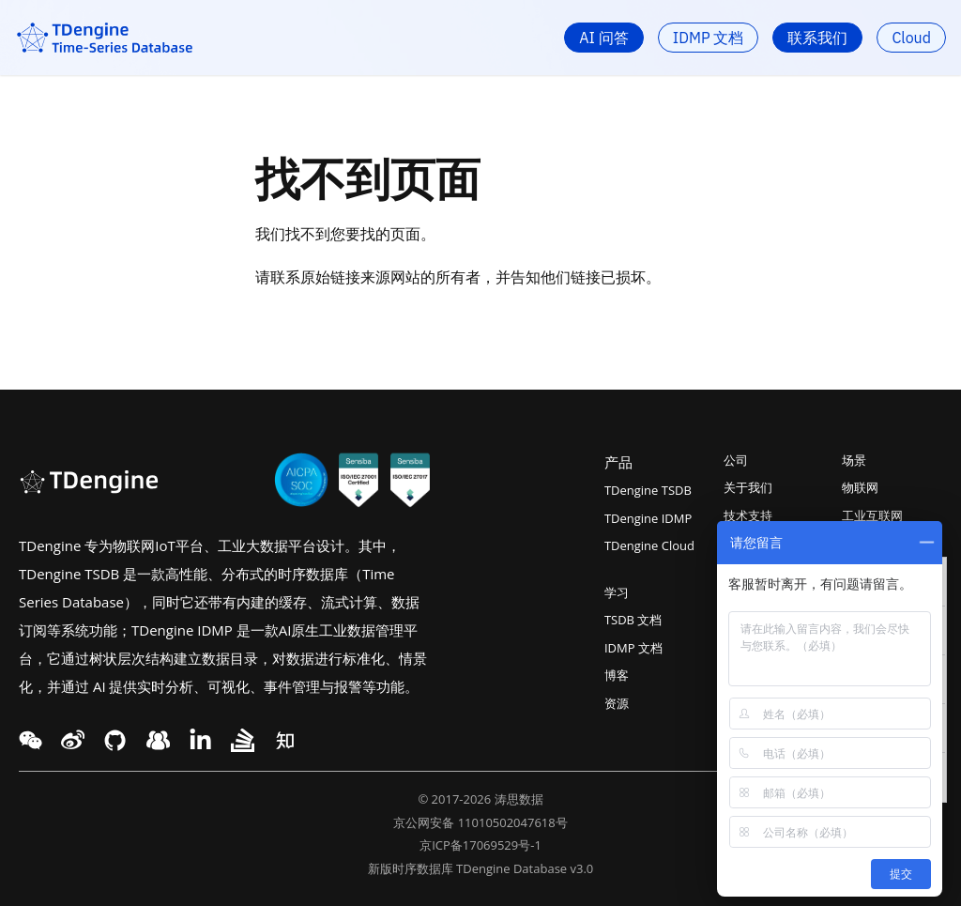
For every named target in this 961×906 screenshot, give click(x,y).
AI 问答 (603, 37)
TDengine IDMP (648, 518)
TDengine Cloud (649, 545)
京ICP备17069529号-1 (480, 845)
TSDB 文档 (633, 619)
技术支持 (748, 515)
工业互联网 (872, 515)
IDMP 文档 (708, 37)
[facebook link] (115, 740)
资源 (616, 703)
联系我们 (817, 37)
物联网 (860, 487)
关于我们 (748, 487)
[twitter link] (72, 740)
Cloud (911, 37)
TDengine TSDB (648, 490)
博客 (616, 675)
